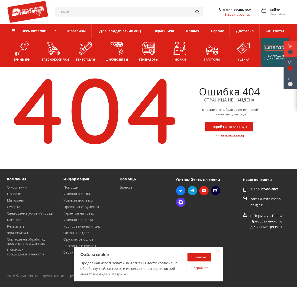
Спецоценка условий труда (30, 213)
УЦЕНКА (243, 50)
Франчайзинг (18, 232)
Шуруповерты (117, 50)
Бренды (126, 187)
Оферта (13, 206)
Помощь (70, 187)
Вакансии (15, 219)
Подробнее (199, 268)
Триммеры (22, 50)
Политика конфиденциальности (25, 252)
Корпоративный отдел (82, 226)
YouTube (204, 190)
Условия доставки (78, 200)
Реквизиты (16, 226)
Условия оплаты (76, 193)
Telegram (192, 190)
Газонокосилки (55, 50)
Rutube (215, 190)
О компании (17, 187)
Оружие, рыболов (78, 239)
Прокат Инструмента (81, 206)
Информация (76, 179)
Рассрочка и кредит (79, 245)
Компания (16, 179)
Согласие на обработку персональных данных (26, 241)
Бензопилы (85, 50)
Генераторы (148, 50)
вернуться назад (232, 135)
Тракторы (211, 50)
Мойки (180, 50)
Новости (14, 193)
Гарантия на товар (78, 213)
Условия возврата (78, 219)
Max (180, 202)
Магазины (15, 200)
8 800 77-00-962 (237, 10)
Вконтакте (180, 190)
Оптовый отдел (76, 232)
